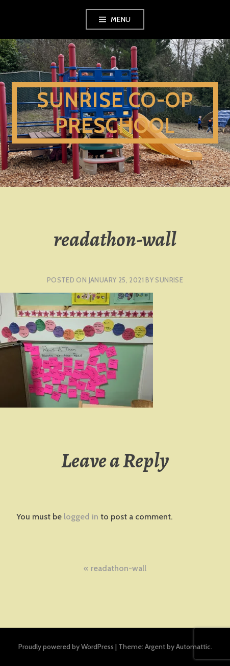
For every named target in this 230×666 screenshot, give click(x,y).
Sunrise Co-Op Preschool (115, 112)
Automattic (193, 646)
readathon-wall (118, 568)
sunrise (169, 280)
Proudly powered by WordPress (66, 646)
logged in (81, 516)
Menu (121, 19)
